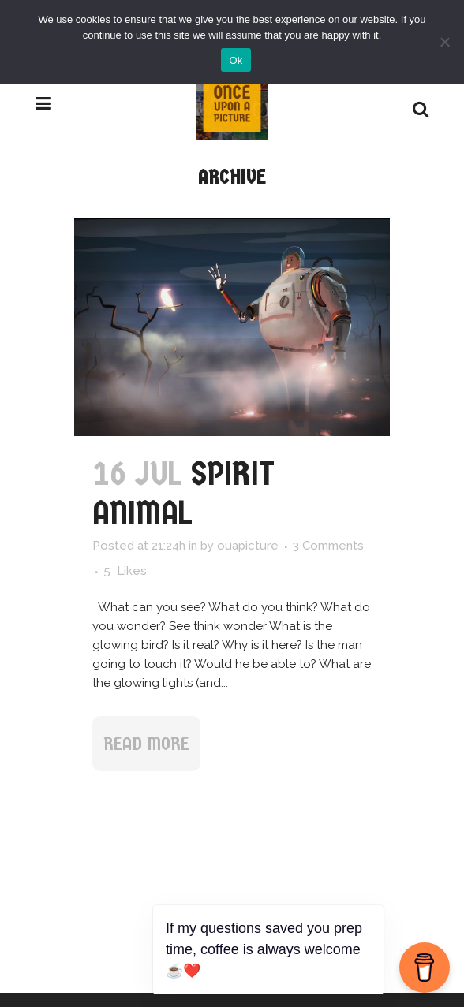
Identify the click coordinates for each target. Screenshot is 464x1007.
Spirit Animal (183, 493)
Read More (146, 744)
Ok (235, 60)
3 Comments (328, 546)
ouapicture (248, 546)
